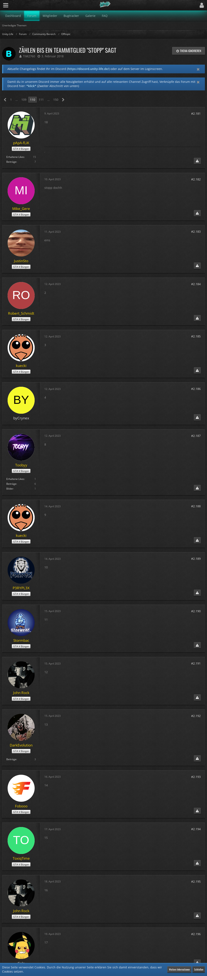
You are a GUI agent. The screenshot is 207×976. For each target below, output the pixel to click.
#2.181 (196, 113)
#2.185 (196, 336)
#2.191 (196, 663)
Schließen (198, 969)
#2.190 (196, 611)
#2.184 (196, 284)
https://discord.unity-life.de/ (88, 69)
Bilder (9, 488)
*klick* (31, 86)
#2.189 (196, 559)
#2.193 (196, 777)
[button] (5, 5)
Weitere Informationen (179, 969)
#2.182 (196, 179)
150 (55, 100)
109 (23, 100)
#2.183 (196, 232)
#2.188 (196, 506)
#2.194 (196, 829)
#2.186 (196, 389)
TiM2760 (29, 56)
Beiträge (11, 162)
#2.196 (196, 934)
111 (41, 100)
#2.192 (196, 716)
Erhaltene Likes (15, 157)
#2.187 (196, 436)
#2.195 (196, 881)
